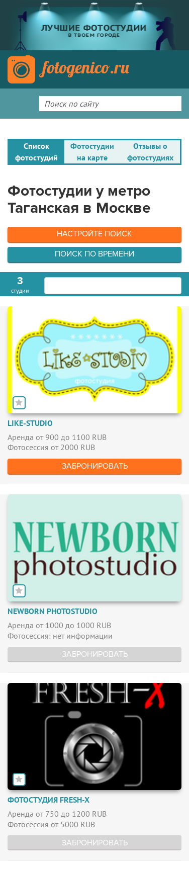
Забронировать (95, 466)
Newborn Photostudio (53, 611)
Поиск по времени (94, 254)
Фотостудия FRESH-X (48, 800)
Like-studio (30, 423)
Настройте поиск (94, 234)
